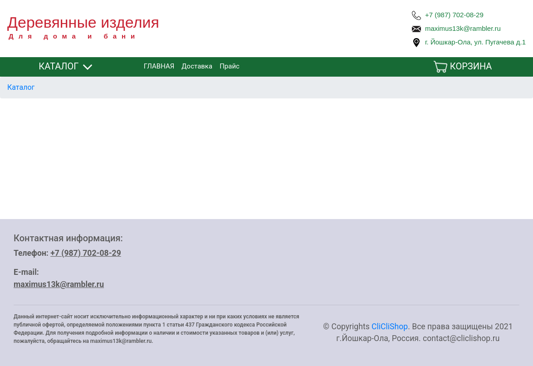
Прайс (230, 66)
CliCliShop (390, 326)
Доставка (196, 66)
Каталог (20, 87)
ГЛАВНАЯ (159, 66)
